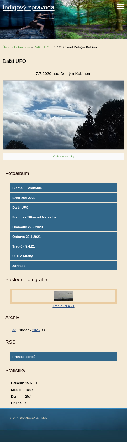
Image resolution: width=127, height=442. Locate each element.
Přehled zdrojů (24, 357)
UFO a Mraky (22, 256)
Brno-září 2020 (23, 198)
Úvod (6, 47)
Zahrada (18, 266)
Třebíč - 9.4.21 (23, 246)
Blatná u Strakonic (27, 188)
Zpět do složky (64, 156)
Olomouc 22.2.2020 (27, 227)
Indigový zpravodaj (29, 7)
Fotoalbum (22, 47)
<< (14, 330)
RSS (44, 417)
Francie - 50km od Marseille (34, 217)
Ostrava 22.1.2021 (26, 237)
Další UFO (42, 47)
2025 (36, 330)
